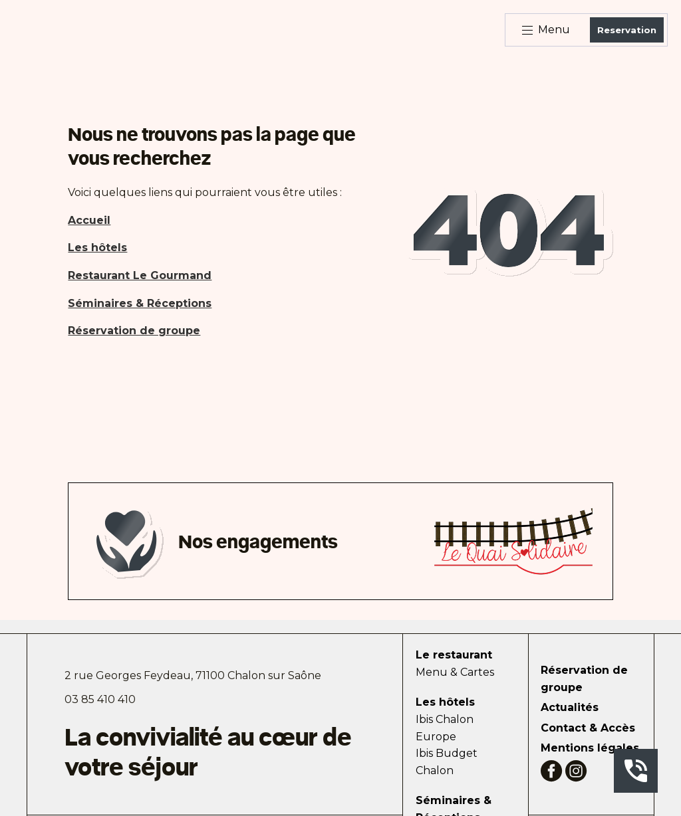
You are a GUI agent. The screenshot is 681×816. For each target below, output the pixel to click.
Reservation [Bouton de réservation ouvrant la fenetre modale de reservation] (626, 30)
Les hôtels (445, 702)
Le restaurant (454, 655)
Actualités (570, 707)
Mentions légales (590, 748)
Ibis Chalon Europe (445, 728)
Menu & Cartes (455, 672)
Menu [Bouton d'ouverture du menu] (546, 29)
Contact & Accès (588, 728)
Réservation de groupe (584, 679)
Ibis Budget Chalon (446, 762)
